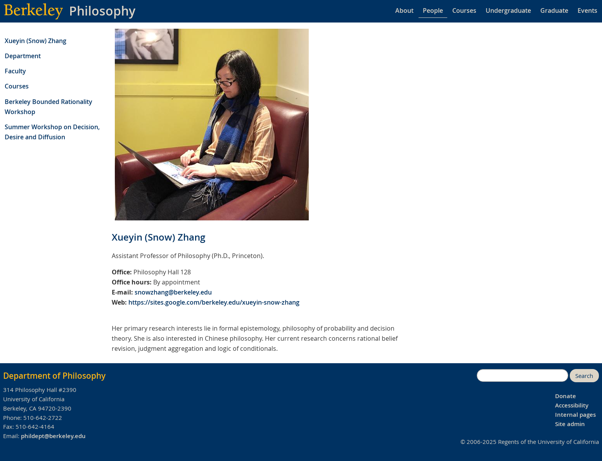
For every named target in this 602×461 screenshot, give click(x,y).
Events (587, 10)
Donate (565, 396)
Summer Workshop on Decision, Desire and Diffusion (52, 132)
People (433, 10)
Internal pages (575, 414)
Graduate (554, 10)
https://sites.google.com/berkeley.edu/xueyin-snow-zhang (213, 302)
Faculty (15, 71)
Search (584, 376)
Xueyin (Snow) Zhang (35, 40)
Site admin (570, 424)
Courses (464, 10)
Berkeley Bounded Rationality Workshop (48, 106)
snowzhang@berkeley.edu (173, 292)
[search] (522, 375)
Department (23, 56)
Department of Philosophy (54, 375)
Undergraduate (508, 10)
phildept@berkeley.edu (53, 436)
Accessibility (571, 405)
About (404, 10)
